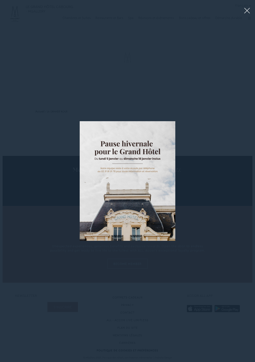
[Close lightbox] (247, 11)
